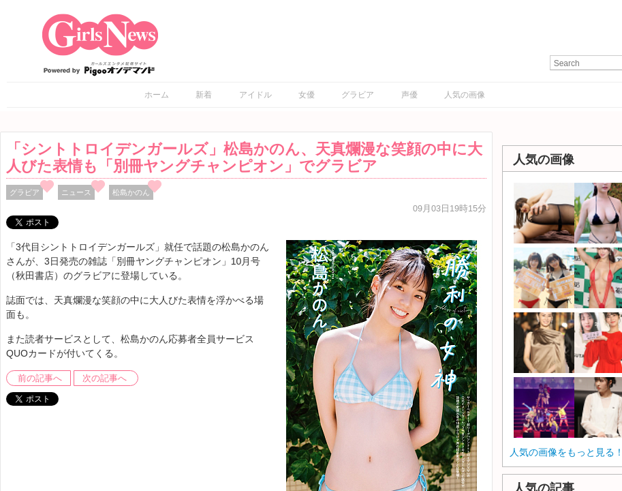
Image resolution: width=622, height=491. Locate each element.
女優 (306, 95)
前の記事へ (40, 378)
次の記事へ (104, 378)
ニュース (76, 192)
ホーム (156, 95)
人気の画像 (464, 95)
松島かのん (131, 192)
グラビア (357, 95)
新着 (204, 95)
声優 (409, 95)
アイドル (255, 95)
